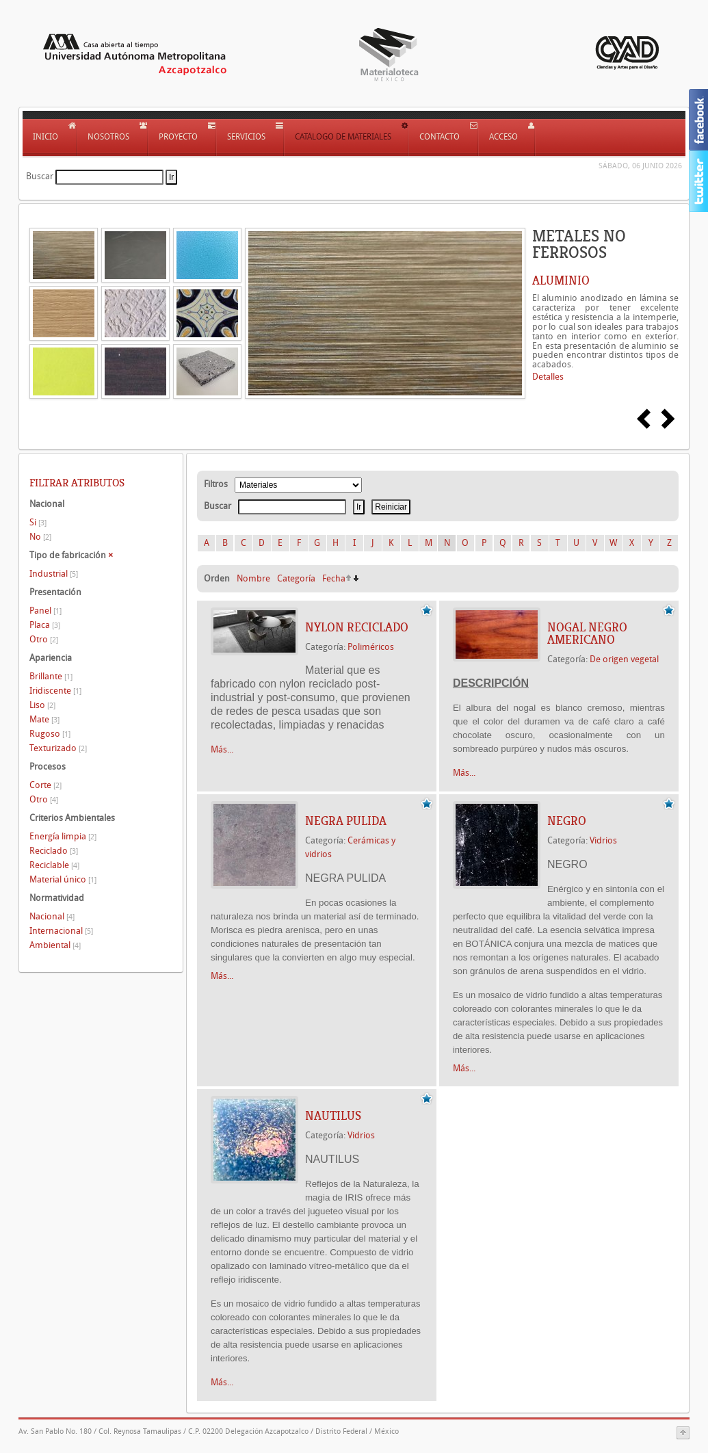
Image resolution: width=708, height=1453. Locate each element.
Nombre (253, 578)
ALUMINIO (561, 280)
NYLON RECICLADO (356, 627)
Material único (62, 879)
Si (38, 522)
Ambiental (55, 945)
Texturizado (58, 748)
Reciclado (53, 851)
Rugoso (49, 734)
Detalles (548, 376)
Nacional (52, 916)
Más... (222, 749)
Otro (43, 639)
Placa (44, 625)
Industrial (53, 573)
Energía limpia (62, 836)
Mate (44, 719)
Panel (45, 610)
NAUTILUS (333, 1115)
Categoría (296, 578)
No (40, 537)
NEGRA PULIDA (345, 820)
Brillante (51, 676)
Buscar (39, 176)
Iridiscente (55, 690)
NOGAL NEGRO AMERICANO (587, 633)
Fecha (333, 578)
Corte (45, 785)
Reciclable (54, 865)
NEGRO (566, 820)
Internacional (61, 931)
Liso (42, 705)
